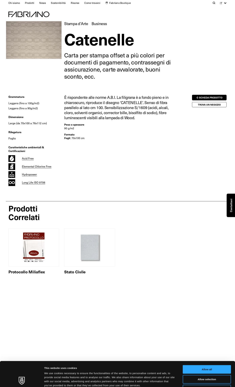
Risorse (75, 3)
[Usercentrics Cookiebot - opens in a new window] (22, 380)
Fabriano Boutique (120, 3)
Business (99, 23)
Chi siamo (14, 3)
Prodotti (29, 3)
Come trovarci (92, 3)
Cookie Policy (154, 365)
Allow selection (207, 355)
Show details (177, 380)
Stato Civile (75, 272)
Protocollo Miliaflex (26, 272)
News (42, 3)
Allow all (207, 345)
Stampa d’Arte (76, 23)
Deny (207, 365)
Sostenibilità (58, 3)
